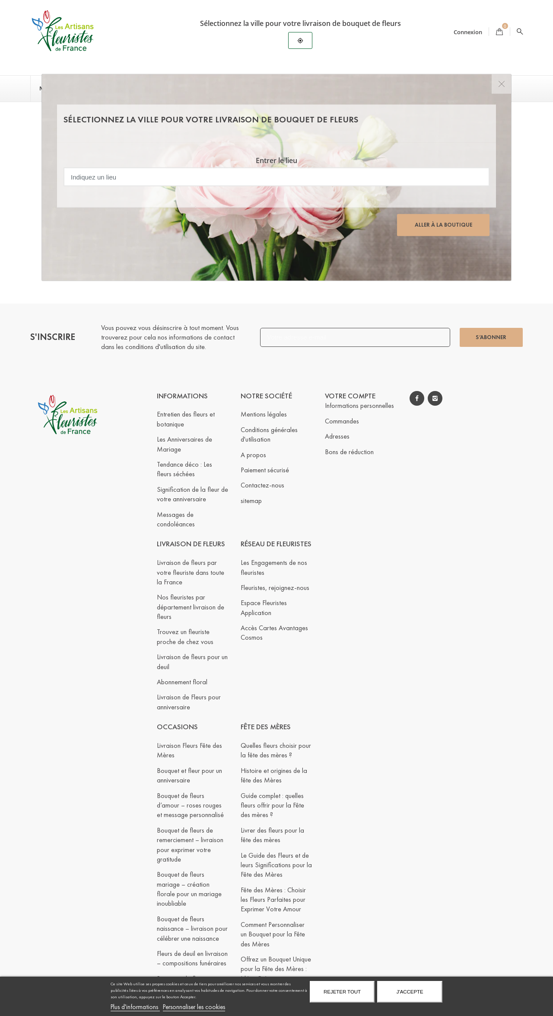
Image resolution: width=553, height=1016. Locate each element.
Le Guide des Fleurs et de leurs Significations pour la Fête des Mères (276, 864)
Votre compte (350, 395)
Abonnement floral (182, 682)
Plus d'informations (135, 1007)
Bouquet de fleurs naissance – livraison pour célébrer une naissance (192, 928)
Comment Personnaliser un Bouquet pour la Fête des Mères (273, 934)
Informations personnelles (359, 405)
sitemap (251, 501)
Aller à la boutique (443, 224)
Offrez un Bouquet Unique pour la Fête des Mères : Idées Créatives (276, 969)
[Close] (501, 84)
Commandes (342, 421)
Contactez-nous (262, 485)
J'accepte (410, 991)
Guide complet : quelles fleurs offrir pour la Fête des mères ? (272, 805)
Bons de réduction (349, 451)
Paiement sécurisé (265, 470)
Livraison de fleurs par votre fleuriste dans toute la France (190, 572)
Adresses (337, 436)
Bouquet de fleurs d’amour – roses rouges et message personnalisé (190, 805)
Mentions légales (264, 414)
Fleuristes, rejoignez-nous (275, 587)
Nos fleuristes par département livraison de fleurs (190, 607)
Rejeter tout (342, 991)
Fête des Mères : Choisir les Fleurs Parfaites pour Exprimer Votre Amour (273, 899)
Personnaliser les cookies (194, 1007)
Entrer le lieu (276, 160)
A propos (253, 454)
